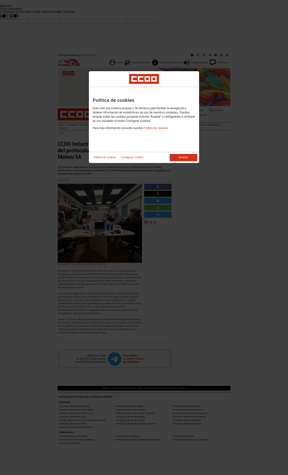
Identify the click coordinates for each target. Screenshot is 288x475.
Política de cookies (155, 128)
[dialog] (144, 117)
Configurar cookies (132, 157)
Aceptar (183, 157)
